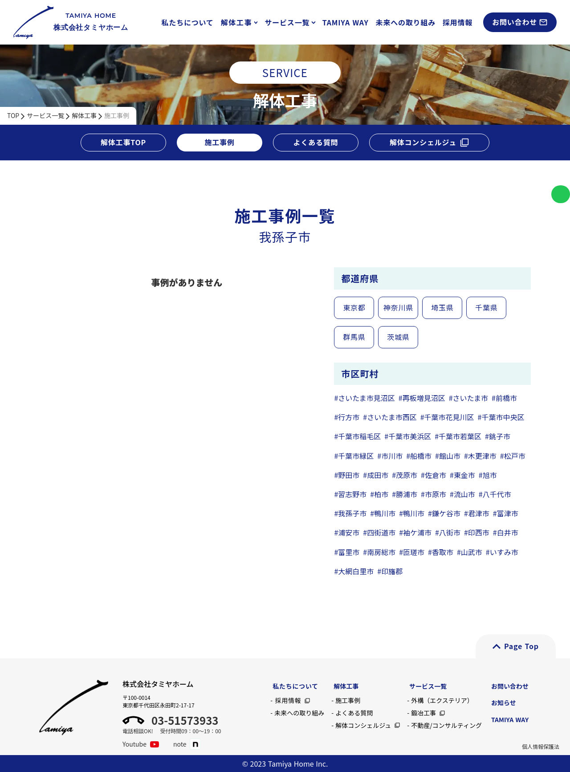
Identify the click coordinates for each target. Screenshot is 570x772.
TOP (13, 115)
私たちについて (188, 22)
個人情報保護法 (540, 746)
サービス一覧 (45, 115)
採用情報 (457, 22)
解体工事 (84, 115)
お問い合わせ (510, 686)
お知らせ (503, 702)
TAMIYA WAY (345, 22)
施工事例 (116, 115)
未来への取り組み (406, 22)
